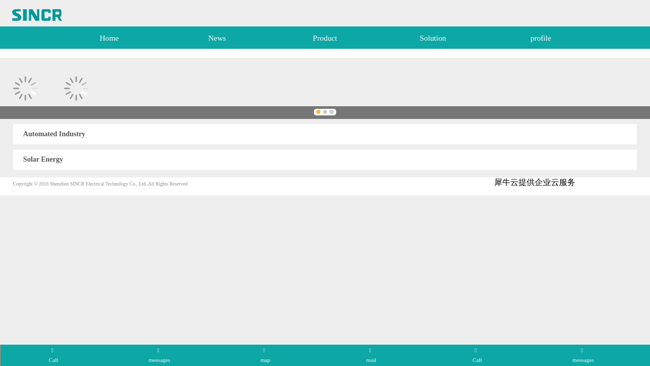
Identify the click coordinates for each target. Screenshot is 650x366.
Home (109, 38)
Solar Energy (43, 159)
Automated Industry (54, 134)
